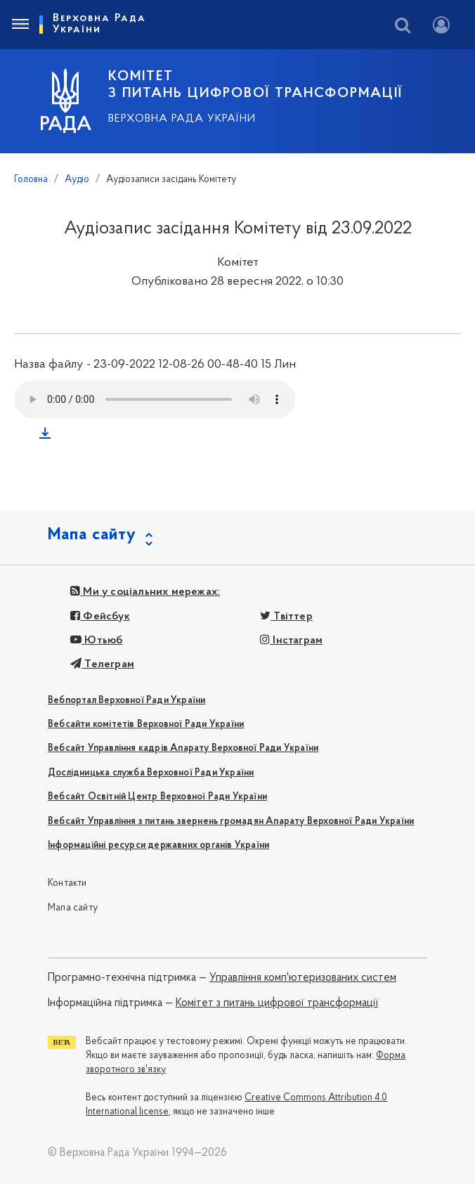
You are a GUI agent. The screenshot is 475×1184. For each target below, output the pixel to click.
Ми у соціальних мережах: (145, 592)
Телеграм (102, 664)
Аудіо (77, 179)
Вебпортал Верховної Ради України (126, 700)
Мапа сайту (73, 908)
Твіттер (286, 616)
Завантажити (48, 436)
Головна (31, 179)
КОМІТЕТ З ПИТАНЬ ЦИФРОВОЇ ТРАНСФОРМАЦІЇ (255, 85)
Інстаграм (291, 640)
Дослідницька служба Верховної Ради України (151, 773)
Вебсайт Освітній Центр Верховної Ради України (157, 797)
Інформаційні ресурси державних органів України (158, 845)
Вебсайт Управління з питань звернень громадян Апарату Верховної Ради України (231, 821)
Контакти (67, 883)
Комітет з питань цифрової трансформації (277, 1003)
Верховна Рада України (182, 118)
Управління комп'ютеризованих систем (302, 978)
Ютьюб (96, 640)
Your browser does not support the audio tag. (154, 399)
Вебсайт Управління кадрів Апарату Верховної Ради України (183, 748)
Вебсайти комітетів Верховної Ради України (146, 724)
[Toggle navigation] (19, 24)
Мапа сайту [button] (92, 535)
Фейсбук (100, 616)
